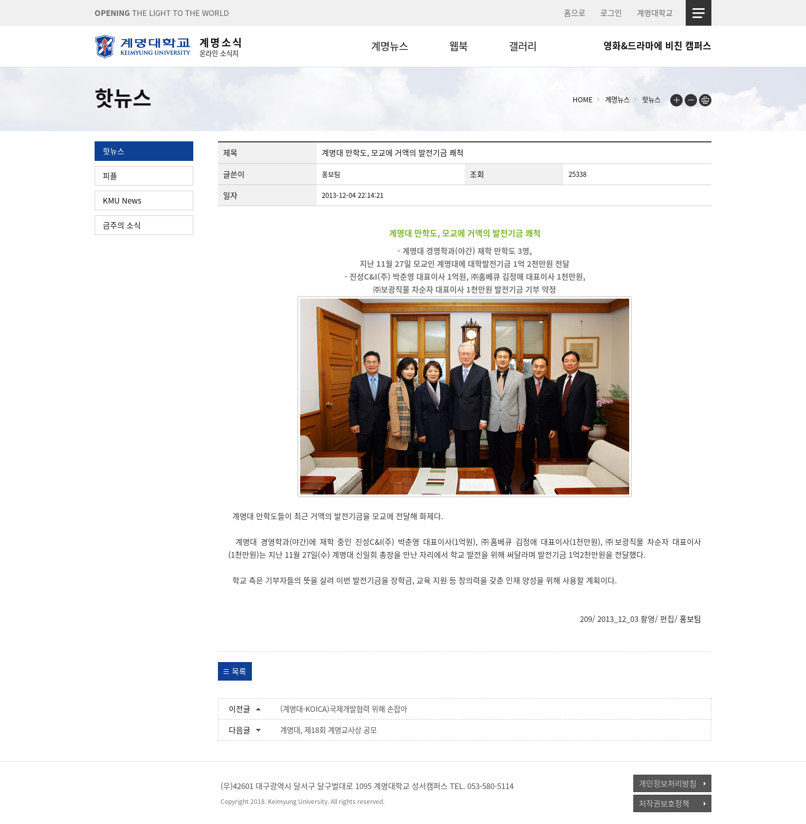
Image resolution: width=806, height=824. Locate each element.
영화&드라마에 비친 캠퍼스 (657, 45)
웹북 (458, 46)
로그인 (611, 13)
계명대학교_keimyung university (142, 792)
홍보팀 (690, 619)
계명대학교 (655, 13)
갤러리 (523, 46)
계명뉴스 (389, 46)
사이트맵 (698, 13)
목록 (239, 671)
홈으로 (574, 13)
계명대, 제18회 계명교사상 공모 (328, 730)
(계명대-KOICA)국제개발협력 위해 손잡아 (343, 709)
